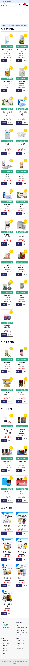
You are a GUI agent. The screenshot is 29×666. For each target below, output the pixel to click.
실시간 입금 (8, 1)
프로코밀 (7, 393)
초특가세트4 (7, 552)
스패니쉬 (22, 429)
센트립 (7, 144)
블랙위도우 (7, 461)
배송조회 (5, 645)
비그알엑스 (7, 265)
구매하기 (4, 60)
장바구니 (10, 60)
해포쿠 (21, 295)
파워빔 (21, 265)
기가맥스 (7, 326)
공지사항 (5, 648)
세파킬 (21, 492)
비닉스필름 (22, 144)
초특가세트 (23, 25)
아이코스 (22, 362)
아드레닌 (7, 235)
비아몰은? (5, 640)
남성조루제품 (11, 25)
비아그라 (7, 204)
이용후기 (5, 653)
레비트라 (22, 81)
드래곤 (21, 174)
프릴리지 (7, 362)
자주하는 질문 (6, 643)
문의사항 (5, 650)
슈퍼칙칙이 (21, 393)
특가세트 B (7, 578)
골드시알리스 (7, 81)
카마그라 (7, 174)
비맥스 (21, 235)
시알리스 (22, 204)
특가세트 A (22, 552)
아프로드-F (7, 492)
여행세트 (7, 526)
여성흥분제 (17, 25)
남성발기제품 (4, 25)
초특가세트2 (21, 526)
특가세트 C (22, 578)
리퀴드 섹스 (22, 461)
